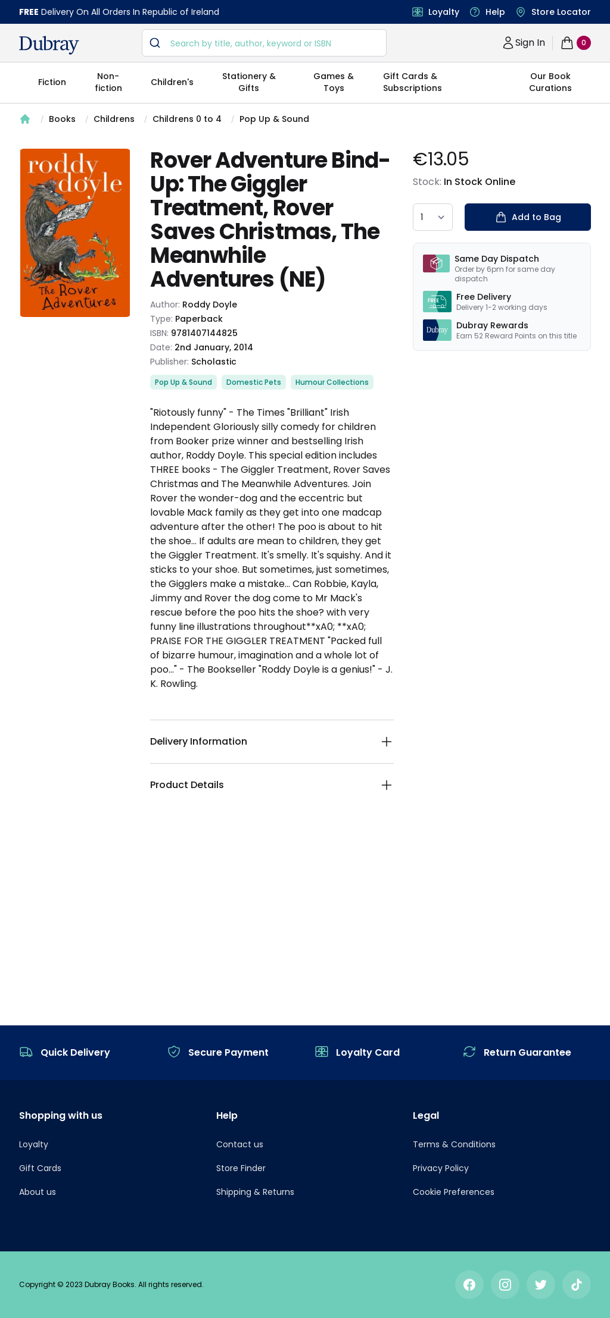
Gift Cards (40, 1168)
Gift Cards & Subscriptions (412, 82)
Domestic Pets (253, 382)
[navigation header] (49, 45)
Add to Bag (528, 217)
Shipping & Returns (255, 1192)
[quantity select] (433, 217)
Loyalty (443, 12)
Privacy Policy (441, 1168)
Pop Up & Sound (274, 119)
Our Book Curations (550, 82)
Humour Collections (332, 382)
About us (37, 1192)
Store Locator (561, 12)
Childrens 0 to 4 (187, 119)
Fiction (52, 82)
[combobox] (264, 43)
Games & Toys (333, 82)
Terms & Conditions (454, 1144)
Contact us (239, 1144)
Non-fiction (108, 82)
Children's (172, 82)
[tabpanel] (75, 233)
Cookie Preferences (453, 1192)
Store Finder (241, 1168)
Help (495, 12)
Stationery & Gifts (249, 82)
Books (62, 119)
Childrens (114, 119)
